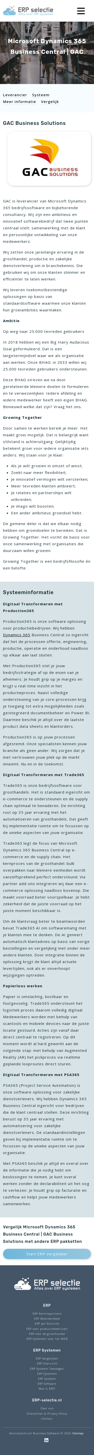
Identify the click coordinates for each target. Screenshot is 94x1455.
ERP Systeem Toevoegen (47, 1368)
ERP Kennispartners (47, 1313)
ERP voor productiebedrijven (47, 1329)
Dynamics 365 (16, 634)
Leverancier (15, 94)
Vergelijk (50, 101)
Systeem (41, 94)
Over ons (47, 1408)
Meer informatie (19, 101)
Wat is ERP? (47, 1388)
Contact (47, 1418)
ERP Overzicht (47, 1363)
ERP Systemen (47, 1373)
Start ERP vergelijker (47, 1253)
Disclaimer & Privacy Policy (47, 1413)
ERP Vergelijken (47, 1358)
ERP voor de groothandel (47, 1334)
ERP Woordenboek (47, 1318)
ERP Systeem (47, 1378)
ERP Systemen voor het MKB (47, 1339)
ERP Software (47, 1383)
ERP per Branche (47, 1323)
